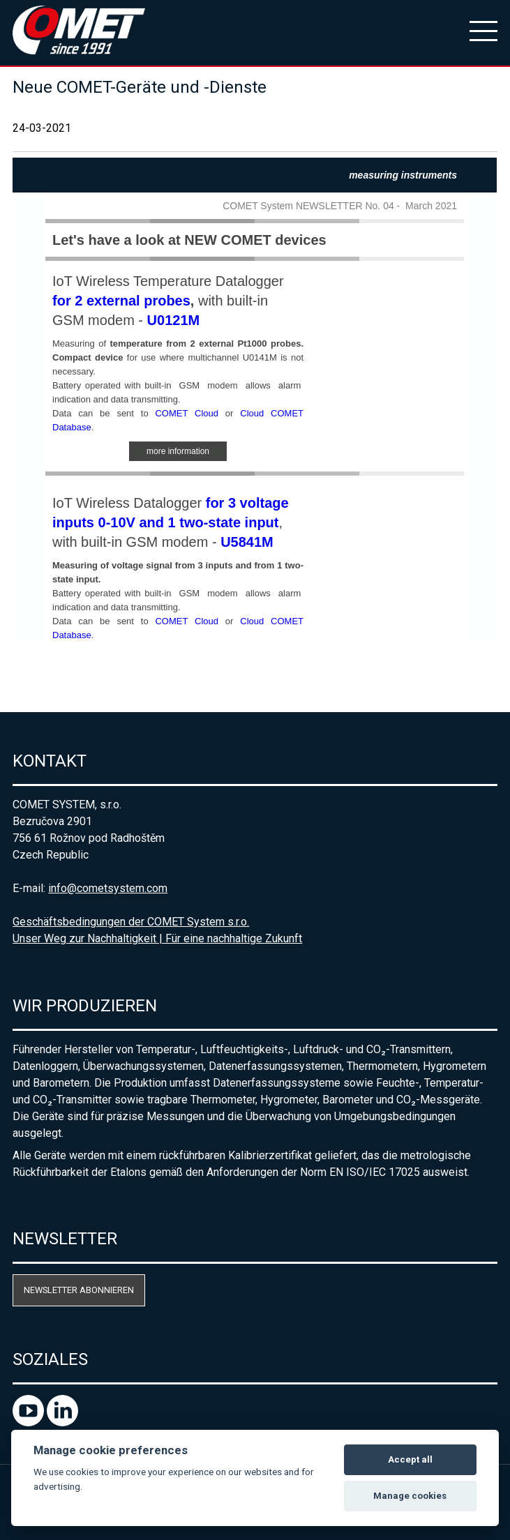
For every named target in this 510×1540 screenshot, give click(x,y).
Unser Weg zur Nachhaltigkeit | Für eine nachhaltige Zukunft (157, 938)
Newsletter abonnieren (79, 1290)
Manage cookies (410, 1495)
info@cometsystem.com (107, 888)
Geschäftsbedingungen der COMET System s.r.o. (131, 921)
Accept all (410, 1459)
